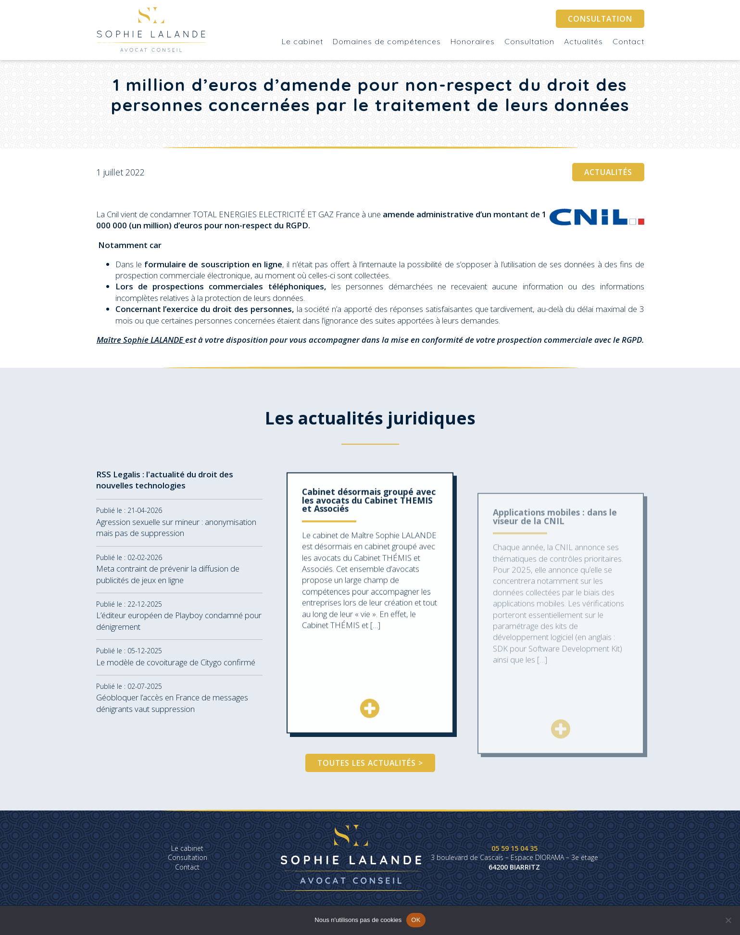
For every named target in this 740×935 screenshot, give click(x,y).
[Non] (728, 920)
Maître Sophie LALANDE (141, 339)
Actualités (583, 41)
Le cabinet (302, 41)
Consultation (600, 18)
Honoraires (473, 41)
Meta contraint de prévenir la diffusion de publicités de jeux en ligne (167, 580)
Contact (628, 41)
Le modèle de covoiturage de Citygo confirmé (175, 667)
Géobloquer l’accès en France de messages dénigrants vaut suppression (172, 709)
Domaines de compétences (387, 41)
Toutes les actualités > (370, 763)
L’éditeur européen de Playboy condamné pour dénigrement (179, 627)
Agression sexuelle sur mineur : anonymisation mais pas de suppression (176, 534)
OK (415, 919)
